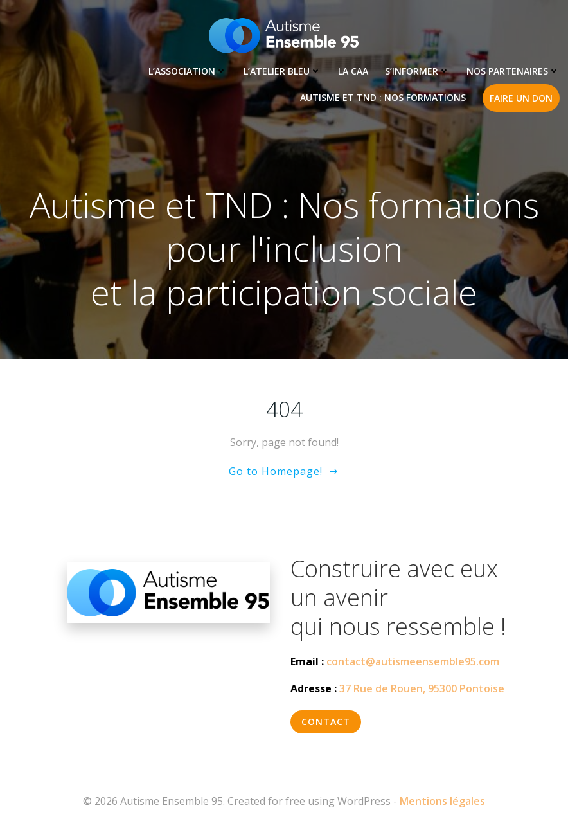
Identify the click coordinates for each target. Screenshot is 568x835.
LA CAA (353, 71)
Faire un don (521, 98)
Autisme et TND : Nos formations (383, 97)
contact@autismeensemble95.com (412, 661)
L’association (187, 71)
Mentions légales (442, 801)
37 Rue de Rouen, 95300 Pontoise (421, 688)
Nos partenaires (513, 71)
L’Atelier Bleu (282, 71)
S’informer (417, 71)
